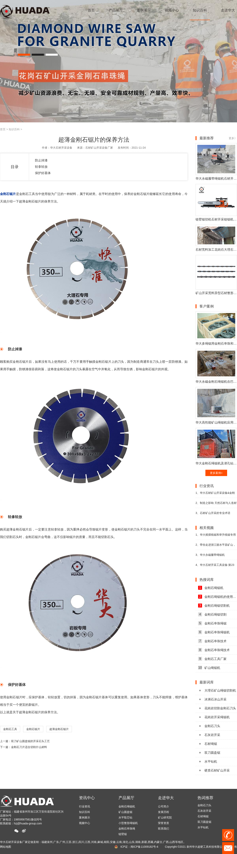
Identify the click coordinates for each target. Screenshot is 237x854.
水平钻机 (208, 761)
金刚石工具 (10, 729)
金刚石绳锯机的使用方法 (217, 597)
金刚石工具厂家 (212, 659)
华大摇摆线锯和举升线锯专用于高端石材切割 (216, 536)
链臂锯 (122, 834)
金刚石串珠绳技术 (214, 650)
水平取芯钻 (125, 817)
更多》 (233, 138)
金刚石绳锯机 (210, 588)
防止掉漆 (41, 160)
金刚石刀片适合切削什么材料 (29, 747)
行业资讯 (84, 806)
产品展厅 (126, 798)
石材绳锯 (208, 743)
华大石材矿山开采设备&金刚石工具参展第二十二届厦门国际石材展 (216, 494)
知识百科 (14, 129)
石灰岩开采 (209, 735)
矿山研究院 (165, 817)
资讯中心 (87, 798)
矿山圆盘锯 (125, 812)
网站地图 (5, 846)
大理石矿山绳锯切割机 (217, 690)
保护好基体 (43, 173)
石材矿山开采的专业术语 (213, 513)
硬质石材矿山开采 (214, 770)
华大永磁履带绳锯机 (210, 554)
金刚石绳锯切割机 (214, 605)
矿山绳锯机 (209, 668)
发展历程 (163, 812)
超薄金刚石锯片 (59, 729)
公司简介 (163, 806)
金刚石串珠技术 (212, 641)
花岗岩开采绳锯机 (214, 717)
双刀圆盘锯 (209, 752)
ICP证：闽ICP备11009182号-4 (139, 846)
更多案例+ (216, 472)
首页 (3, 129)
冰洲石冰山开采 (213, 699)
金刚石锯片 (33, 729)
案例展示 (84, 817)
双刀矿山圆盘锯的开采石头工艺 (30, 741)
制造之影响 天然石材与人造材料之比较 (216, 504)
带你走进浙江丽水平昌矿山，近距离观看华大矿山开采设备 (216, 546)
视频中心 (84, 823)
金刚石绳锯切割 (212, 614)
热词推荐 (205, 798)
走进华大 (166, 798)
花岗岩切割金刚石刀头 (217, 708)
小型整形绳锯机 (128, 823)
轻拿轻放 (41, 166)
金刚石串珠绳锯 (212, 623)
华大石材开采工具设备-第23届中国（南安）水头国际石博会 (215, 566)
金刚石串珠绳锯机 (214, 632)
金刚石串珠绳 (126, 828)
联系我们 (163, 828)
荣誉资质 (163, 823)
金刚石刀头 (209, 726)
